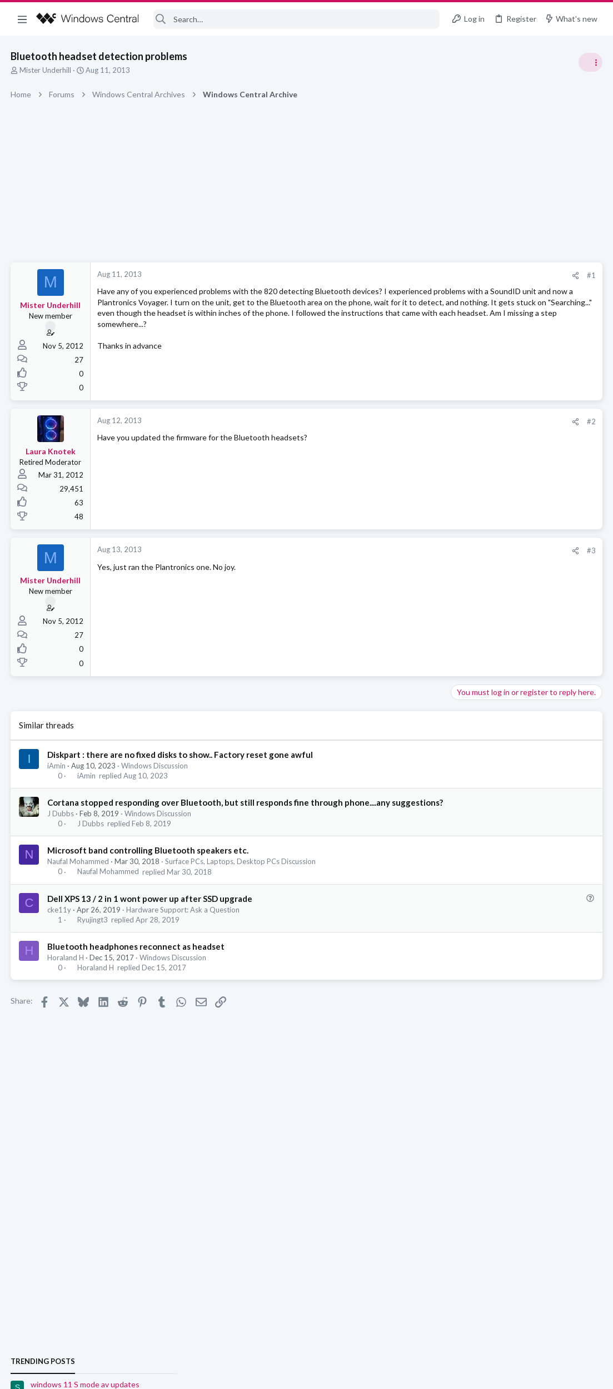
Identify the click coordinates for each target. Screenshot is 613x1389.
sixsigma (587, 750)
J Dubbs (61, 825)
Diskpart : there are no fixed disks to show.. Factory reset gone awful (180, 755)
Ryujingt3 (92, 931)
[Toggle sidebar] (590, 62)
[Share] (397, 275)
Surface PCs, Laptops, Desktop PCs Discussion (241, 873)
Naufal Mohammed (78, 873)
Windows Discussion (155, 765)
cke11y (60, 921)
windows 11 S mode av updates (509, 625)
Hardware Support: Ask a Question (183, 921)
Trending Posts (467, 601)
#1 (412, 275)
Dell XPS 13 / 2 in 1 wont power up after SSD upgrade (150, 910)
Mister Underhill (46, 70)
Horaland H (66, 969)
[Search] (296, 19)
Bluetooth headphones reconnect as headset (136, 958)
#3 (412, 550)
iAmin (57, 765)
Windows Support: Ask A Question (511, 656)
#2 (412, 421)
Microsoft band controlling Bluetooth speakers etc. (148, 862)
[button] (22, 18)
